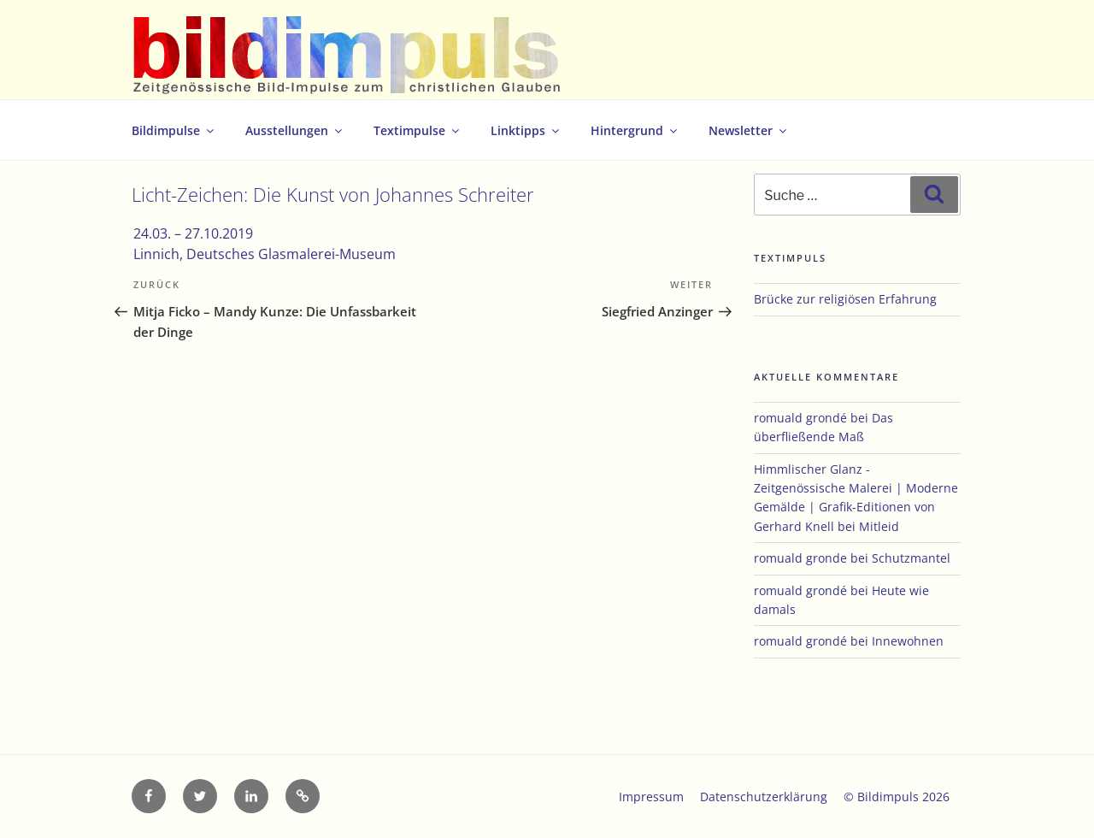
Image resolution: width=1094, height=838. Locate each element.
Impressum (651, 796)
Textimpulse (417, 130)
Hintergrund (635, 130)
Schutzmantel (911, 558)
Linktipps (526, 130)
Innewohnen (908, 641)
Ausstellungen (294, 130)
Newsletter (749, 130)
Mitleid (879, 526)
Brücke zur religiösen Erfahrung (845, 299)
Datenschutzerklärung (763, 796)
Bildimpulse (174, 130)
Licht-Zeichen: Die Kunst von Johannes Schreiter (333, 194)
